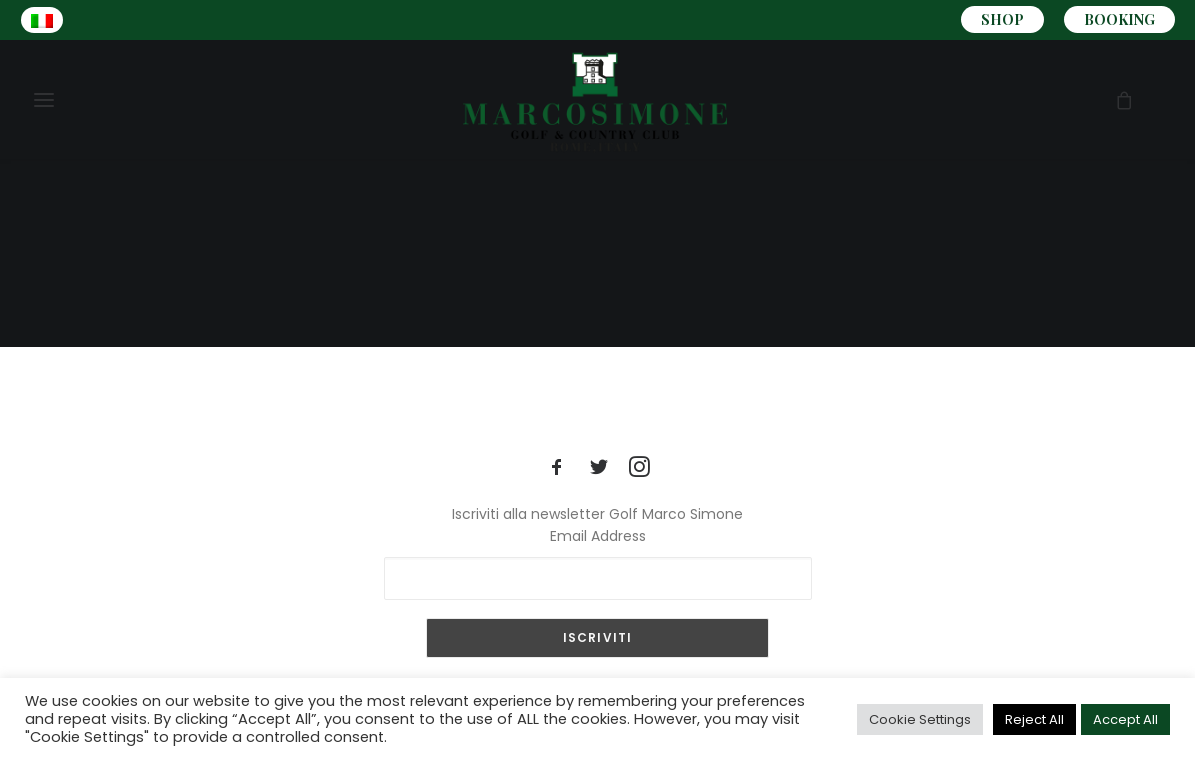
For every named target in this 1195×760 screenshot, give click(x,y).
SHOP (1002, 19)
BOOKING (1119, 19)
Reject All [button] (1034, 719)
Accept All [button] (1125, 719)
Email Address (598, 536)
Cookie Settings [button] (920, 719)
